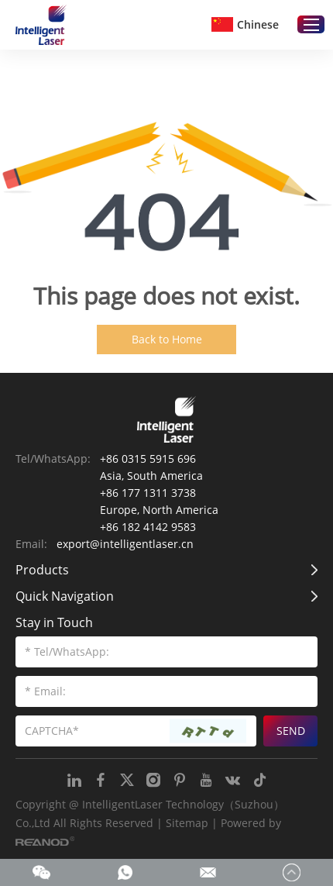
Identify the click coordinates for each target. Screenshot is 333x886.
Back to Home (167, 339)
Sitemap (187, 822)
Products (42, 569)
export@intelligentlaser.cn (125, 543)
